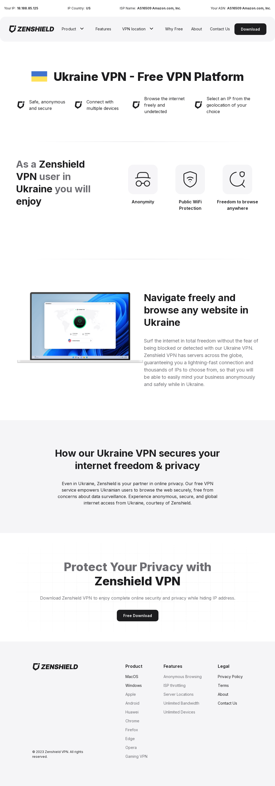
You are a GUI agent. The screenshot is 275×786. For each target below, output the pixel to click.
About (196, 29)
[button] (73, 29)
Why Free (174, 29)
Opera (131, 747)
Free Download (137, 615)
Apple (130, 694)
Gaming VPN (136, 756)
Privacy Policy (230, 676)
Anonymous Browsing (183, 676)
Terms (223, 685)
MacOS (131, 676)
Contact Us (220, 29)
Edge (130, 738)
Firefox (131, 729)
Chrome (132, 721)
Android (132, 703)
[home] (32, 29)
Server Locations (179, 694)
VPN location (134, 29)
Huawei (132, 712)
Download (250, 29)
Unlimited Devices (179, 712)
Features (103, 29)
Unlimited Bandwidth (181, 703)
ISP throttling (175, 685)
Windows (133, 685)
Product (69, 29)
